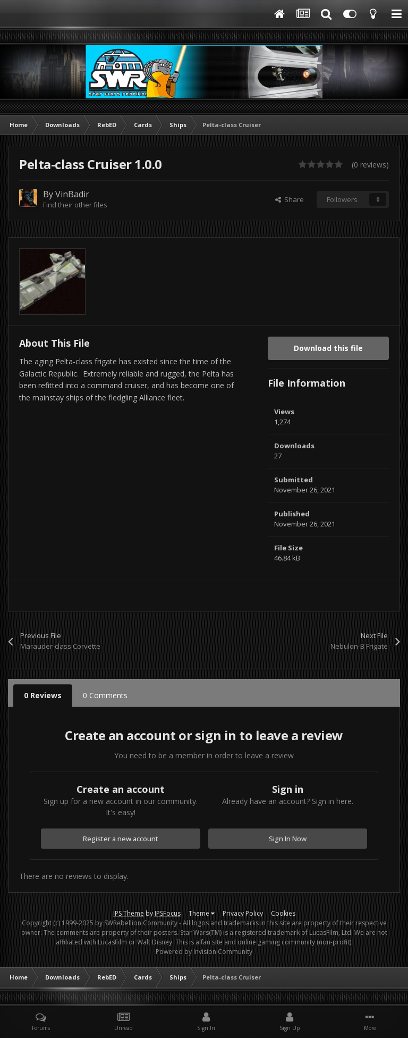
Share (289, 199)
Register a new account (120, 838)
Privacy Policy (243, 913)
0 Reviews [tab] (43, 695)
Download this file (328, 348)
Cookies (283, 913)
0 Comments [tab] (105, 695)
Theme (202, 913)
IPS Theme (128, 913)
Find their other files (75, 205)
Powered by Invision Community (204, 951)
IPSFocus (168, 913)
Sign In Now (288, 838)
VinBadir (72, 194)
